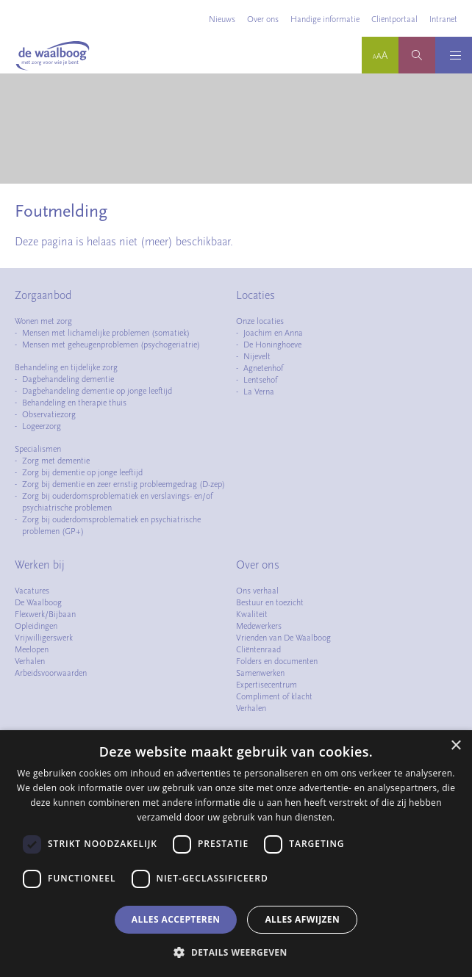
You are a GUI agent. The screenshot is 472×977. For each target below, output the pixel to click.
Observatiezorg (49, 414)
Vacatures (32, 590)
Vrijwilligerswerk (44, 637)
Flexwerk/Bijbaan (45, 614)
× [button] (455, 745)
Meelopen (32, 649)
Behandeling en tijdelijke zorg (66, 367)
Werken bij (40, 565)
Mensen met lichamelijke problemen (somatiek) (106, 333)
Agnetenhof (263, 368)
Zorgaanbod (43, 295)
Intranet (443, 19)
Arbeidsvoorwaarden (51, 673)
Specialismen (38, 449)
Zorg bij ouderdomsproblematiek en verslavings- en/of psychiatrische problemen (117, 502)
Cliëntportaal (394, 19)
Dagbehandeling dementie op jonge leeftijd (97, 391)
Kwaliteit (252, 614)
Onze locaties (260, 321)
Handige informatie (325, 19)
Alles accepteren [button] (176, 919)
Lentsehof (260, 380)
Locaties (255, 295)
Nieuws (222, 19)
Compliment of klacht (274, 696)
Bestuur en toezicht (270, 602)
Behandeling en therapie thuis (74, 402)
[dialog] (236, 853)
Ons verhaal (257, 590)
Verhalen (30, 661)
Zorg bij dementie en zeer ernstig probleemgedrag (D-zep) (123, 484)
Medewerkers (259, 626)
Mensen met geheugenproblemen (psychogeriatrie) (111, 344)
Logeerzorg (41, 426)
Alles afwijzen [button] (302, 919)
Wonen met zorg (43, 321)
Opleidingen (36, 626)
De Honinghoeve (272, 344)
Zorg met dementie (56, 460)
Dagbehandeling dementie (68, 379)
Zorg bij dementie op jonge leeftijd (82, 472)
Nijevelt (257, 356)
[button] (236, 952)
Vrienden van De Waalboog (283, 637)
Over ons (263, 19)
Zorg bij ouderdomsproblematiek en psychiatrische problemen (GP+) (111, 525)
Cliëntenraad (258, 649)
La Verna (258, 391)
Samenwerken (260, 673)
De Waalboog (38, 602)
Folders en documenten (277, 661)
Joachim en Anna (273, 333)
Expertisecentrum (266, 684)
